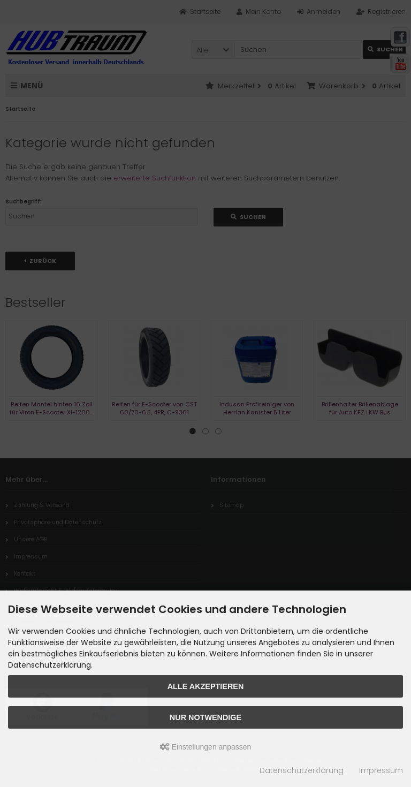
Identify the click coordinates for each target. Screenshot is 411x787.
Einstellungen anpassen (206, 747)
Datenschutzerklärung (302, 770)
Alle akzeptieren (206, 686)
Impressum (381, 770)
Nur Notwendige (205, 717)
